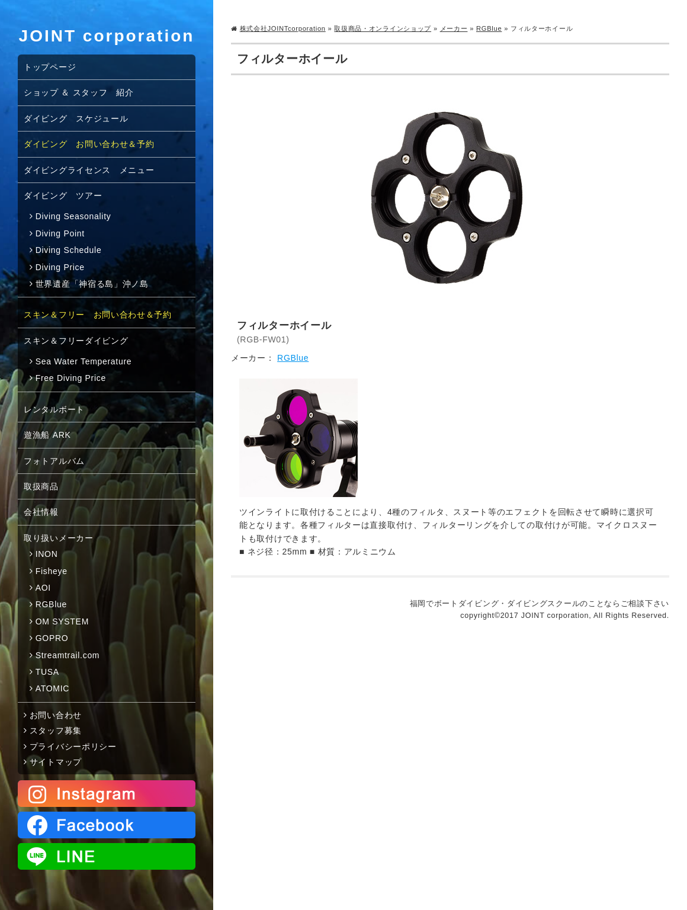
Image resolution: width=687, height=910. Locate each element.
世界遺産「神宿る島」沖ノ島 (92, 284)
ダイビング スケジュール (76, 118)
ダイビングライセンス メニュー (89, 170)
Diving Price (60, 267)
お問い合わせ (56, 715)
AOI (43, 587)
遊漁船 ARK (47, 435)
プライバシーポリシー (73, 746)
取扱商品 (41, 486)
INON (47, 554)
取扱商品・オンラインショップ (382, 28)
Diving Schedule (69, 250)
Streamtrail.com (68, 655)
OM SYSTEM (62, 621)
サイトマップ (56, 762)
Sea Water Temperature (84, 361)
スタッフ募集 (56, 730)
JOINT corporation (107, 36)
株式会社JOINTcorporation (283, 28)
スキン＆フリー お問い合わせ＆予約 (98, 314)
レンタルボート (54, 409)
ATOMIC (52, 688)
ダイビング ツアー (63, 195)
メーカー (454, 28)
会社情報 (41, 512)
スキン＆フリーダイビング (76, 340)
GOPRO (52, 638)
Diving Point (60, 233)
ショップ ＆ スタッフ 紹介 (79, 92)
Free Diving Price (71, 378)
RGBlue (489, 28)
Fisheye (52, 571)
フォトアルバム (54, 461)
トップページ (50, 67)
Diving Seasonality (73, 216)
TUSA (47, 672)
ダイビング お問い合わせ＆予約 (89, 144)
